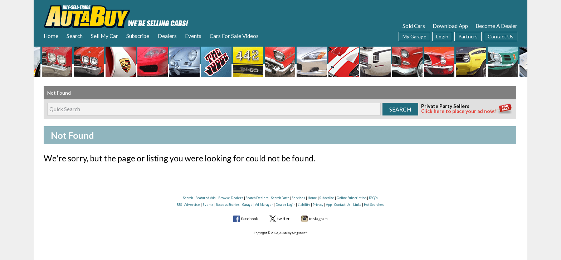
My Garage (414, 36)
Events (193, 36)
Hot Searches (374, 205)
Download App (450, 26)
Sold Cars (414, 26)
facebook (249, 218)
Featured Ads (205, 198)
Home (51, 36)
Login (442, 36)
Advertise (192, 205)
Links (357, 205)
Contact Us (500, 36)
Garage (247, 205)
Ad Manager (264, 205)
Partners (468, 36)
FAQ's (373, 198)
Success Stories (228, 205)
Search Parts (280, 198)
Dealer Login (285, 205)
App (329, 205)
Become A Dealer (496, 26)
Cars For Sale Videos (234, 36)
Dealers (167, 36)
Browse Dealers (230, 198)
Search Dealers (257, 198)
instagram (318, 218)
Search (75, 36)
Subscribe (137, 36)
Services (298, 198)
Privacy (318, 205)
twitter (283, 218)
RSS (179, 205)
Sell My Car (104, 36)
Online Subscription (351, 198)
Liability (304, 205)
